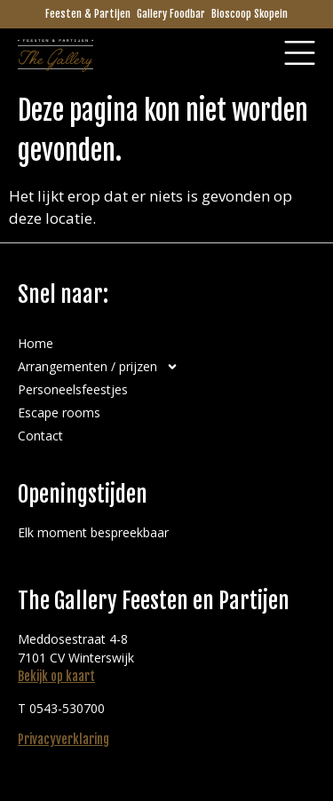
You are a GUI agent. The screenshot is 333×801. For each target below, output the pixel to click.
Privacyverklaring (63, 739)
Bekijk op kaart (56, 676)
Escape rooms (59, 412)
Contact (40, 435)
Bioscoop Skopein (249, 13)
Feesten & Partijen (88, 13)
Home (35, 343)
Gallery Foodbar (171, 13)
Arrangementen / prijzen (98, 366)
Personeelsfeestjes (73, 389)
